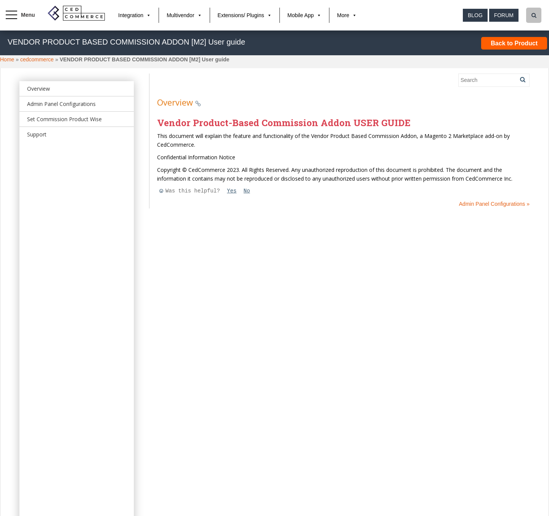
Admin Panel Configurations (61, 103)
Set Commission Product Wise (64, 119)
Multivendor (180, 15)
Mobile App (300, 15)
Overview (38, 88)
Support (37, 134)
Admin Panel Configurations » (494, 204)
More (343, 15)
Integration (130, 15)
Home (7, 59)
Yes (231, 191)
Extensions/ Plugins (241, 15)
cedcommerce (37, 59)
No (247, 191)
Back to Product (514, 43)
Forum (504, 15)
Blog (475, 15)
